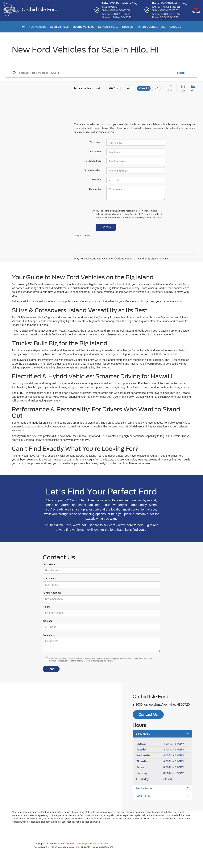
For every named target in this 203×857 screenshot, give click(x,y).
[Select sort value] (171, 88)
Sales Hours (162, 733)
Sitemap (71, 843)
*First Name (95, 142)
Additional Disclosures (97, 843)
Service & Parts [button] (108, 26)
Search (180, 72)
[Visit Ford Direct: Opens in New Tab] (116, 847)
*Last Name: (49, 578)
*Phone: (47, 607)
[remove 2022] (113, 88)
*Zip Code (96, 179)
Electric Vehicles (83, 26)
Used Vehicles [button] (59, 26)
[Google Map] (61, 747)
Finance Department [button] (151, 26)
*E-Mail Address (93, 160)
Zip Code (47, 621)
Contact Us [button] (148, 714)
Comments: (95, 188)
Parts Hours (162, 795)
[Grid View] (182, 88)
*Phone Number (92, 170)
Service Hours (162, 788)
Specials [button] (128, 26)
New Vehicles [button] (37, 26)
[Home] (23, 26)
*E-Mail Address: (52, 592)
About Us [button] (175, 26)
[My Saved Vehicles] (196, 10)
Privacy (81, 843)
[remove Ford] (128, 88)
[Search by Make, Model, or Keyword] (96, 72)
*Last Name (95, 151)
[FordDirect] (21, 847)
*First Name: (49, 564)
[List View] (193, 88)
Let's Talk (106, 227)
